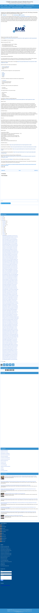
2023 (2, 218)
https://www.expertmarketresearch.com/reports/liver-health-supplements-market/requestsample (21, 38)
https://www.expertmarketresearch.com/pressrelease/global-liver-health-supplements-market (19, 99)
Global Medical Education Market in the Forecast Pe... (10, 333)
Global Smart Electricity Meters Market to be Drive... (9, 313)
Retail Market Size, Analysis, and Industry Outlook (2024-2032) (14, 515)
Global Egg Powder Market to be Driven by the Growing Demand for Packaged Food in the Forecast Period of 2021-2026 (18, 511)
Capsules (3, 73)
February (4, 233)
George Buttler (4, 531)
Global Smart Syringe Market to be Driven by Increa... (10, 354)
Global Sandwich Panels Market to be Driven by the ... (10, 255)
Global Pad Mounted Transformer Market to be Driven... (10, 295)
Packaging (2, 469)
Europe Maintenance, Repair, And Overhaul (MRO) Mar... (10, 274)
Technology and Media (4, 470)
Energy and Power (3, 557)
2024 (2, 217)
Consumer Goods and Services (5, 459)
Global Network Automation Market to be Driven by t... (10, 329)
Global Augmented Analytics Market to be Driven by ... (10, 344)
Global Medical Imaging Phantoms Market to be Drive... (10, 330)
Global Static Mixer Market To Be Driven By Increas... (9, 273)
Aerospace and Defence (4, 450)
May (3, 229)
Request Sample (15, 9)
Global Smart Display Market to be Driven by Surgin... (10, 293)
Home (2, 5)
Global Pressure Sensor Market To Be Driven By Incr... (10, 264)
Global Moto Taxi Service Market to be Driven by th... (9, 248)
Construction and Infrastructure (5, 457)
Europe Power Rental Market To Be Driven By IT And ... (10, 265)
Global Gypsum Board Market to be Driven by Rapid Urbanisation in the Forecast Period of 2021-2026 (15, 485)
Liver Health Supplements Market (24, 16)
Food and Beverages (4, 560)
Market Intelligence (20, 5)
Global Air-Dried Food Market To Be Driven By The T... (10, 299)
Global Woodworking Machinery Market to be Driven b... (10, 303)
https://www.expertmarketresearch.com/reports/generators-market (20, 144)
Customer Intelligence (29, 5)
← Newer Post (3, 170)
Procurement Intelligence (6, 9)
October (4, 223)
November (4, 222)
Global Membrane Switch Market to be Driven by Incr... (10, 268)
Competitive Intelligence (5, 7)
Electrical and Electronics (4, 460)
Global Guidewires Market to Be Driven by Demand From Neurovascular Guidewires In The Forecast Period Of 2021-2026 (18, 481)
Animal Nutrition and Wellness (5, 453)
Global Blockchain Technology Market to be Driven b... (10, 308)
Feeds (21, 9)
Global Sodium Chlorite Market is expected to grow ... (10, 240)
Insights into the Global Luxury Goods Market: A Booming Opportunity (15, 493)
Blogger (31, 609)
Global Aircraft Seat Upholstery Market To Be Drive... (10, 258)
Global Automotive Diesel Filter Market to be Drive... (9, 350)
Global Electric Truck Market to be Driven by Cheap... (10, 290)
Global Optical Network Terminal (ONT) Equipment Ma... (10, 335)
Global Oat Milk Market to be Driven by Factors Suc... (10, 355)
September (4, 224)
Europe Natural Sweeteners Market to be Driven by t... (10, 349)
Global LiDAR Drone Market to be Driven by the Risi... (10, 254)
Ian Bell (3, 533)
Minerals (7, 66)
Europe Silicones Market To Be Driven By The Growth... (10, 345)
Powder (3, 74)
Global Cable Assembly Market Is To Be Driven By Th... (10, 325)
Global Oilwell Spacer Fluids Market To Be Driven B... (10, 288)
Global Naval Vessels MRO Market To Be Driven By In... (10, 260)
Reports (5, 5)
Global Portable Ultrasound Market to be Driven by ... (10, 249)
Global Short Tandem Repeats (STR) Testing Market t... (10, 275)
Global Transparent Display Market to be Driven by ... (10, 269)
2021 (2, 361)
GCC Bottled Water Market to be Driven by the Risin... (10, 359)
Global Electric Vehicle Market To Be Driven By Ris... (9, 310)
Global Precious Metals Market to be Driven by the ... (9, 340)
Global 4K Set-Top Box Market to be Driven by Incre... (10, 294)
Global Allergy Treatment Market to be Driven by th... (9, 339)
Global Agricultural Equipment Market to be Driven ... (10, 338)
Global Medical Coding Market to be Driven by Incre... (10, 235)
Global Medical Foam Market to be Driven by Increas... (10, 305)
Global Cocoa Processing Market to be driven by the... (10, 270)
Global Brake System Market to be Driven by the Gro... (10, 244)
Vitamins (3, 66)
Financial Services (3, 463)
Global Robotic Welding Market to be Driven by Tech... (10, 253)
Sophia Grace (3, 539)
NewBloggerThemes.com (19, 611)
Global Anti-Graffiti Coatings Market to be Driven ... (9, 343)
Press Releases (11, 5)
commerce (4, 80)
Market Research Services (17, 7)
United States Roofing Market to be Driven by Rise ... (10, 304)
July (3, 227)
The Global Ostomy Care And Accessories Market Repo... (10, 318)
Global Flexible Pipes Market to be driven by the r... (9, 285)
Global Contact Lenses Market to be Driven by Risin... (10, 324)
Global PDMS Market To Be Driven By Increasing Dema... (10, 289)
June (3, 228)
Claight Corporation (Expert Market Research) (19, 2)
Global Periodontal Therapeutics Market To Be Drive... (10, 280)
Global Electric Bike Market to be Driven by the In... (9, 238)
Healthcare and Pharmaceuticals (5, 466)
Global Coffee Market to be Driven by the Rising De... (10, 239)
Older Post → (36, 170)
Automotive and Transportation (5, 454)
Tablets (3, 75)
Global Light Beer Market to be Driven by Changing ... (10, 243)
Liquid (3, 72)
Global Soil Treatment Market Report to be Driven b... (10, 315)
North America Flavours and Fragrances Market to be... (10, 259)
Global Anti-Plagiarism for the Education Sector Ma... (10, 279)
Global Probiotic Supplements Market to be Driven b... (10, 283)
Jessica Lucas (4, 536)
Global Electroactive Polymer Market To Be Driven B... (10, 298)
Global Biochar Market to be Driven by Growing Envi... (10, 353)
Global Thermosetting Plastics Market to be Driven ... (10, 328)
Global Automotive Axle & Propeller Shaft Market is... (10, 309)
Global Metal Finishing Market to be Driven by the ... (9, 284)
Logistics (2, 467)
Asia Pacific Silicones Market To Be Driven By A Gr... (9, 358)
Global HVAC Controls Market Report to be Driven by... (10, 323)
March (3, 232)
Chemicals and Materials (4, 456)
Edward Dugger (4, 526)
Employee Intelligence (27, 7)
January (4, 234)
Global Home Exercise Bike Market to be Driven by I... (10, 278)
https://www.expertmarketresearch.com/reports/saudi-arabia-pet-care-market (23, 146)
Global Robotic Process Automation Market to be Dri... (10, 263)
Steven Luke (3, 541)
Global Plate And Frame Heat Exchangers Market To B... (10, 334)
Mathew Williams (4, 538)
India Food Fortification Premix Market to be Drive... (9, 348)
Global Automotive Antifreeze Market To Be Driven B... (10, 319)
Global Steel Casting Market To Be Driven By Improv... (10, 250)
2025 (2, 216)
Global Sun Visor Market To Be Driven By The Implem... (10, 245)
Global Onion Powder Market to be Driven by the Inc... (10, 320)
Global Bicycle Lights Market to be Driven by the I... (9, 300)
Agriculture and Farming (4, 547)
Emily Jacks (3, 528)
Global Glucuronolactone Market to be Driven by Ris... (10, 314)
